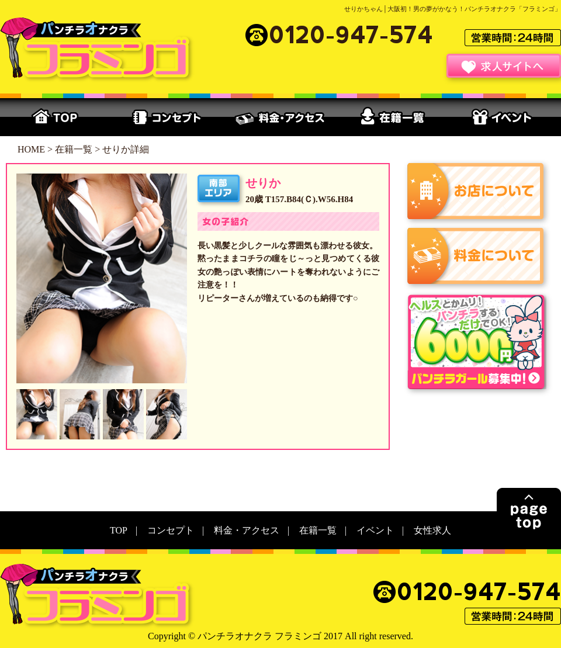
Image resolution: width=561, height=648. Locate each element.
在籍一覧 (393, 117)
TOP (56, 117)
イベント (505, 117)
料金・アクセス (280, 117)
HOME (31, 149)
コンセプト (168, 117)
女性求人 (432, 530)
